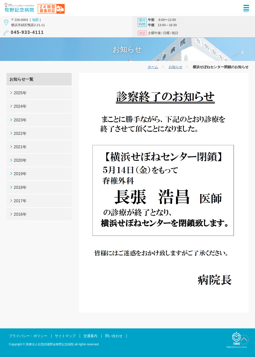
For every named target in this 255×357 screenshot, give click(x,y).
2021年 (20, 147)
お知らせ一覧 (21, 79)
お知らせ (176, 67)
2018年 (20, 187)
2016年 (20, 214)
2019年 (20, 174)
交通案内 (90, 336)
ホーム (153, 67)
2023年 (20, 120)
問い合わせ (114, 336)
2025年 (20, 93)
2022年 (20, 133)
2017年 (20, 201)
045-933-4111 (27, 32)
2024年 (20, 106)
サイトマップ (65, 336)
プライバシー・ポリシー (28, 336)
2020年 (20, 160)
